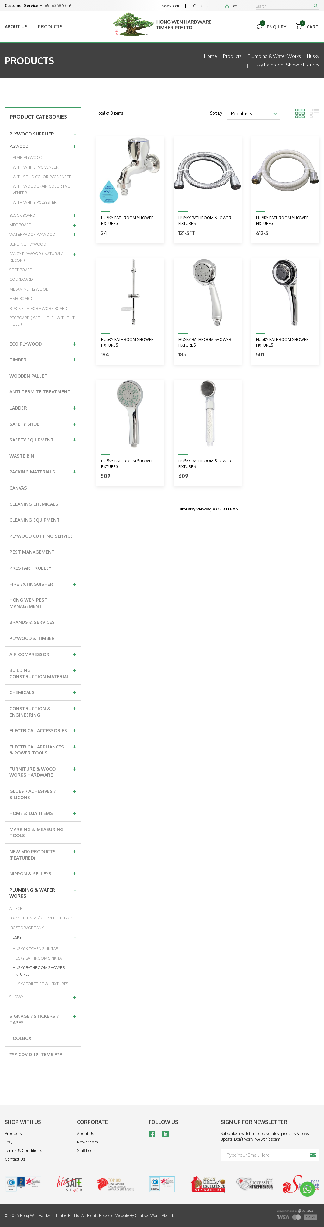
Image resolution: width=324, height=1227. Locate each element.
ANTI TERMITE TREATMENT (40, 391)
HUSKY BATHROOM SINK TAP (38, 958)
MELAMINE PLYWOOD (29, 289)
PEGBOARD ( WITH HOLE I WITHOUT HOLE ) (42, 321)
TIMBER (42, 359)
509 (105, 476)
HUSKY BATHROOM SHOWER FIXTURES (39, 970)
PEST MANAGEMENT (32, 551)
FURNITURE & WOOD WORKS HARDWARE (42, 771)
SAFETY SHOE (42, 423)
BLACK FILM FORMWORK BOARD (38, 308)
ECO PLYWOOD (42, 343)
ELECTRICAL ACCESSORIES (42, 730)
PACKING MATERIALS (42, 471)
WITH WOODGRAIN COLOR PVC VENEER (41, 189)
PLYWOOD (42, 146)
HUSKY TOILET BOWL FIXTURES (40, 983)
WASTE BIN (21, 456)
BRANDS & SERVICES (32, 622)
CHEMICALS (42, 692)
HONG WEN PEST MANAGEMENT (28, 603)
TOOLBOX (20, 1038)
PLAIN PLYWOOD (28, 157)
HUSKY (42, 937)
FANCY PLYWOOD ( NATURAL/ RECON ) (42, 255)
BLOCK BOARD (42, 215)
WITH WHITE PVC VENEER (36, 167)
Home (210, 56)
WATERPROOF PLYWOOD (42, 234)
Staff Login (86, 1150)
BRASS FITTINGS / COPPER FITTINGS (40, 918)
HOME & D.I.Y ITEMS (42, 813)
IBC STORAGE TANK (26, 927)
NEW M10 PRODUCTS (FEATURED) (42, 854)
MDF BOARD (42, 225)
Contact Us (202, 5)
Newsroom (170, 5)
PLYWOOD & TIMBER (32, 638)
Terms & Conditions (23, 1150)
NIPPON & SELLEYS (42, 873)
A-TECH (16, 908)
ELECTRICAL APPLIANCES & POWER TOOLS (42, 749)
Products (50, 26)
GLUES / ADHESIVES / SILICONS (42, 793)
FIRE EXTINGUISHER (42, 583)
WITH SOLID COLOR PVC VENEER (42, 176)
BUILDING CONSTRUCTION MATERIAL (42, 672)
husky (313, 56)
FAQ (9, 1141)
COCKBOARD (21, 279)
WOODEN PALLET (28, 376)
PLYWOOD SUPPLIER (42, 133)
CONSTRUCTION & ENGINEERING (42, 710)
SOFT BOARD (21, 269)
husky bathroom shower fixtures (285, 65)
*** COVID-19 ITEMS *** (35, 1054)
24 (104, 233)
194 (105, 354)
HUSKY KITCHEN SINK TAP (35, 948)
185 (182, 354)
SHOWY (42, 996)
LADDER (42, 407)
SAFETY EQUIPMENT (42, 439)
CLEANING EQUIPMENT (34, 520)
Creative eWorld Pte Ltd (154, 1215)
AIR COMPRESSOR (42, 654)
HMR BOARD (20, 298)
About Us (16, 26)
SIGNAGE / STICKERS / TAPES (42, 1018)
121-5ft (186, 233)
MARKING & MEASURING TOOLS (36, 832)
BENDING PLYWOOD (27, 244)
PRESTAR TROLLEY (30, 568)
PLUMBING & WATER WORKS (42, 892)
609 (183, 476)
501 (260, 354)
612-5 (262, 233)
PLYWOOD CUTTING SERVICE (41, 536)
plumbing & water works (274, 56)
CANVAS (18, 488)
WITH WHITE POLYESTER (35, 202)
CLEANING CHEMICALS (33, 504)
